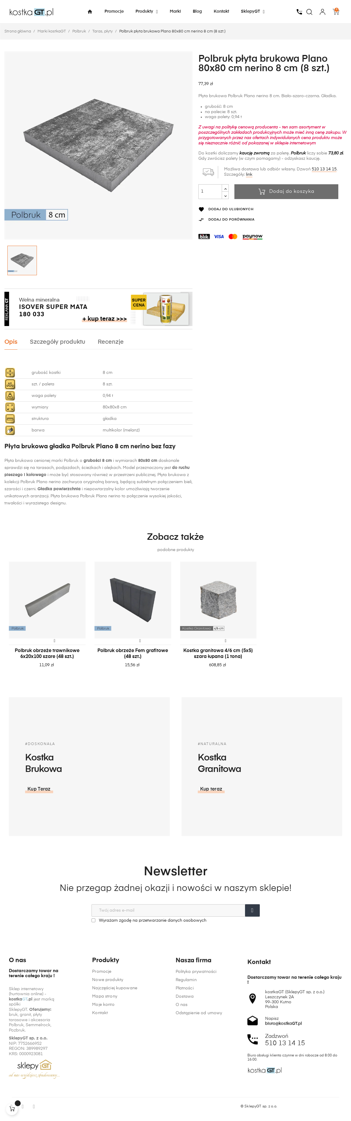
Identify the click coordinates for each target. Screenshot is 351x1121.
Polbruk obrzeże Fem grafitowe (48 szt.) (132, 654)
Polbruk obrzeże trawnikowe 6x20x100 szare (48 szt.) (47, 654)
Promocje (101, 1035)
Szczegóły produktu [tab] (57, 342)
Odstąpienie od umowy (199, 1113)
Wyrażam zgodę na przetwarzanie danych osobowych (149, 920)
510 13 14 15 (324, 169)
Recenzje (111, 342)
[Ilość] (210, 191)
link (249, 174)
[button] (288, 789)
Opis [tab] (10, 342)
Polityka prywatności (196, 1072)
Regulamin (186, 1080)
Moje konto (103, 1068)
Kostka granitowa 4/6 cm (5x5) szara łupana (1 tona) (218, 654)
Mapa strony (104, 1060)
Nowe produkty (107, 1043)
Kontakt (100, 1076)
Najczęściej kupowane (114, 1052)
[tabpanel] (47, 621)
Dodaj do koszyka (286, 192)
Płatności (185, 1088)
